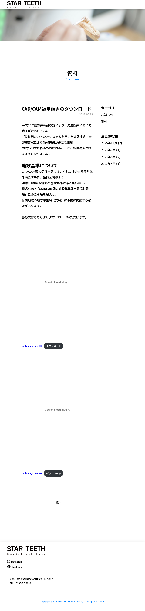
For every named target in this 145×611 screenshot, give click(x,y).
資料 (104, 121)
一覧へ (57, 502)
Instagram (14, 561)
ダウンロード (53, 346)
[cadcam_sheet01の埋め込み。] (57, 282)
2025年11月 (109, 143)
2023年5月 (108, 156)
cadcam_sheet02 (32, 473)
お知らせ (107, 114)
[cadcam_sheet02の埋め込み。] (57, 409)
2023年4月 (108, 163)
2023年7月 (108, 150)
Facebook (14, 566)
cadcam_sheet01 (32, 346)
